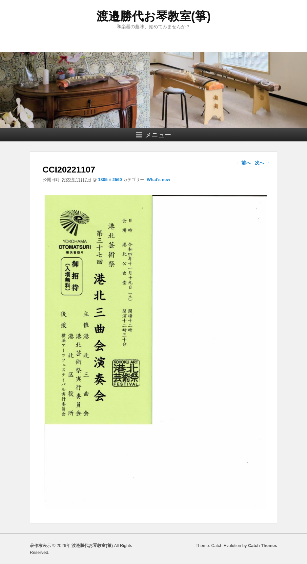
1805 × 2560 (110, 179)
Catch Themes (262, 545)
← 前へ (243, 162)
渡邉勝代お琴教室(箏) (153, 16)
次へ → (262, 162)
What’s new (158, 179)
